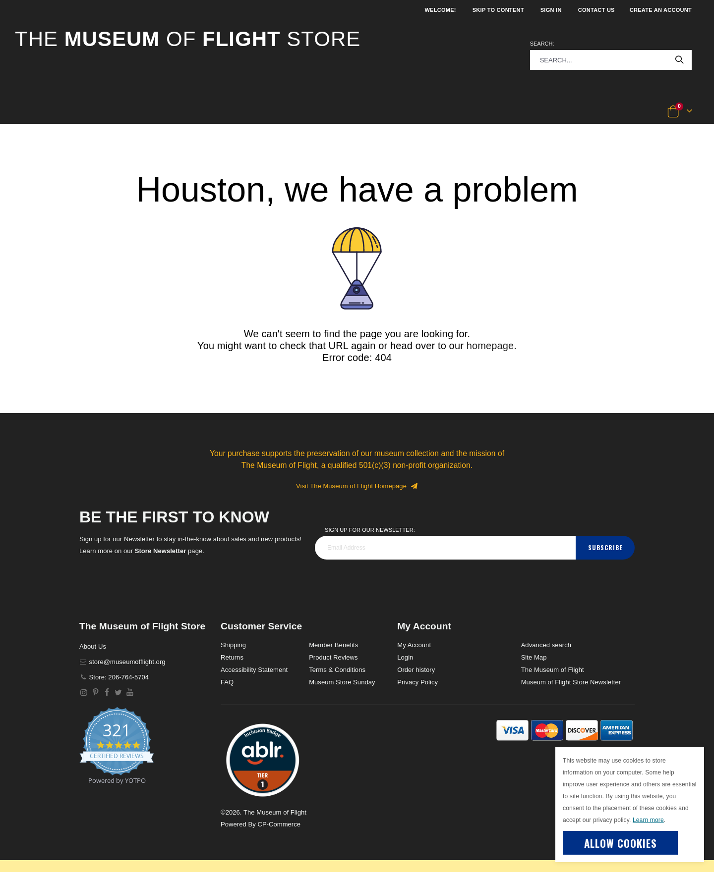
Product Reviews (333, 657)
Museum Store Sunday (342, 682)
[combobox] (611, 60)
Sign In (551, 10)
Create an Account (661, 10)
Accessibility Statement (254, 669)
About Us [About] (92, 646)
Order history (416, 669)
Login (405, 657)
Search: (542, 44)
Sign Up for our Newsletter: (370, 530)
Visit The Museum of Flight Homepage (357, 486)
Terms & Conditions (337, 669)
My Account (414, 645)
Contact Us (596, 10)
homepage (490, 345)
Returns (232, 657)
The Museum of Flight (552, 669)
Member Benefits (333, 645)
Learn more (648, 820)
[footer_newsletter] (445, 548)
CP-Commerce (278, 824)
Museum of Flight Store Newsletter (571, 682)
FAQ (227, 682)
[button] (48, 112)
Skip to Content (498, 10)
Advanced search (546, 645)
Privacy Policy (417, 682)
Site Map (534, 657)
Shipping (233, 645)
